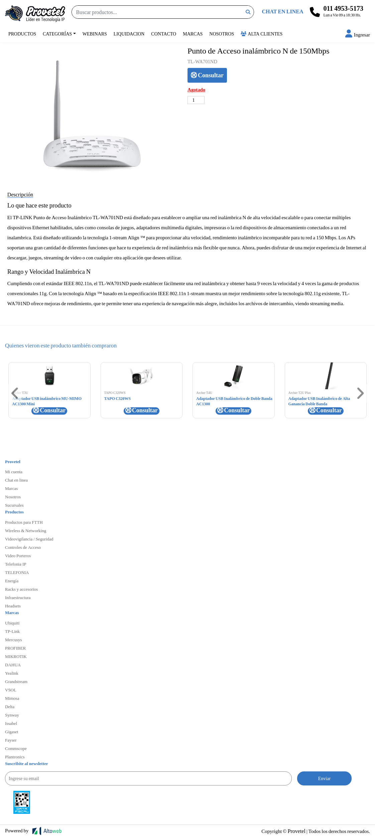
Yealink (11, 673)
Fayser (11, 740)
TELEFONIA (17, 572)
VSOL (10, 689)
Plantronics (15, 756)
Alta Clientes (261, 33)
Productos (22, 33)
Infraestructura (18, 597)
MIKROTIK (16, 656)
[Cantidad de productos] (196, 100)
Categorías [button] (57, 33)
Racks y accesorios (21, 589)
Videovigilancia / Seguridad (29, 538)
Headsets (13, 605)
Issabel (11, 723)
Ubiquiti (12, 622)
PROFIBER (15, 648)
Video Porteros (18, 555)
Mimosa (12, 698)
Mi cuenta (13, 471)
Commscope (16, 748)
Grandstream (16, 681)
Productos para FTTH (24, 522)
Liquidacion (129, 33)
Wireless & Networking (25, 530)
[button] (357, 34)
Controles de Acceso (23, 547)
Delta (9, 706)
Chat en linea (16, 480)
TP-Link (12, 631)
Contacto (163, 33)
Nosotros (221, 33)
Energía (11, 580)
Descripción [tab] (20, 194)
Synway (12, 715)
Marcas (193, 33)
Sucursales (14, 505)
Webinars (95, 33)
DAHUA (13, 664)
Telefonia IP (15, 564)
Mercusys (13, 639)
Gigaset (11, 731)
